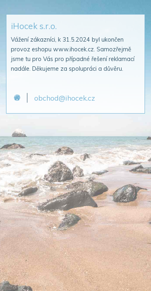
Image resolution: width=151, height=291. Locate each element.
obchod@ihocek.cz (64, 97)
